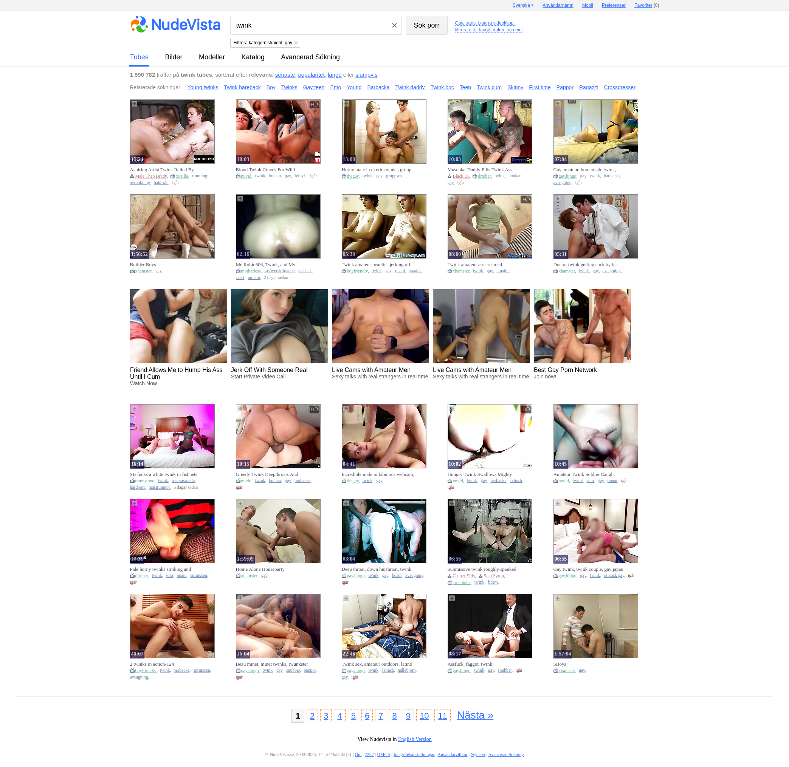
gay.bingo (568, 176)
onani (400, 270)
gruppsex (394, 176)
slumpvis (366, 74)
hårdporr (137, 487)
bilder (173, 57)
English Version (415, 739)
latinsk (388, 670)
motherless (251, 271)
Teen (465, 87)
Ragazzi (588, 87)
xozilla (182, 176)
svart (240, 277)
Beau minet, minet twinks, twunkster (272, 664)
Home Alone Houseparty (260, 569)
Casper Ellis (464, 575)
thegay (353, 176)
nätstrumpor (159, 487)
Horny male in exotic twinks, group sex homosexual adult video (377, 170)
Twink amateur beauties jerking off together (376, 265)
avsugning (562, 182)
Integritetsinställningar (414, 754)
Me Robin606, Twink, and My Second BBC (266, 265)
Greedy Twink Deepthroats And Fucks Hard (267, 474)
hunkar (275, 176)
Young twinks (202, 87)
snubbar (293, 670)
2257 (369, 754)
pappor (310, 670)
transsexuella (183, 480)
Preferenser (614, 5)
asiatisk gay (614, 575)
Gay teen (314, 87)
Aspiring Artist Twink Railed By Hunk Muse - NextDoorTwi (162, 170)
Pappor (565, 87)
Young (354, 87)
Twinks (289, 87)
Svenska (521, 5)
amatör (254, 277)
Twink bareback (242, 87)
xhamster (143, 271)
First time (540, 87)
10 (424, 716)
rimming (199, 176)
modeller (212, 57)
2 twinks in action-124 (152, 664)
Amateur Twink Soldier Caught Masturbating (584, 474)
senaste (285, 74)
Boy (271, 87)
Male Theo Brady (151, 176)
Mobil (587, 5)
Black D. (461, 176)
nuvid (246, 176)
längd (335, 74)
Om (358, 754)
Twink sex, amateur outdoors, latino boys (377, 664)
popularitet (311, 74)
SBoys (559, 664)
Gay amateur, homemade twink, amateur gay (584, 170)
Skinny (515, 87)
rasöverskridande (280, 270)
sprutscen (199, 575)
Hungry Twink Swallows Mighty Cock (480, 474)
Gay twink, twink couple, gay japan (588, 569)
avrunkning (140, 182)
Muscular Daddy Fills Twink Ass (480, 169)
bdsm (396, 575)
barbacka (612, 176)
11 (442, 716)
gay (288, 176)
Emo (335, 87)
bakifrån (161, 182)
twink (260, 176)
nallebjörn (406, 670)
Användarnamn (558, 5)
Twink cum (489, 87)
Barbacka (378, 87)
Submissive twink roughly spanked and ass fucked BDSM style (482, 569)
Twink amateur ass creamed (475, 264)
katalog (253, 57)
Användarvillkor (452, 754)
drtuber (484, 176)
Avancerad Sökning (310, 57)
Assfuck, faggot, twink (470, 664)
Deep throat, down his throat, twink (377, 569)
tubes (139, 57)
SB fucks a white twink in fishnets (163, 474)
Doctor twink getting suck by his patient (585, 265)
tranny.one (144, 480)
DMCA (383, 754)
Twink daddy (410, 87)
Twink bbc (442, 87)
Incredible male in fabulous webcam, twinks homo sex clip (378, 474)
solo (590, 480)
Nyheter (478, 754)
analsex (305, 270)
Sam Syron (494, 575)
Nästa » (475, 715)
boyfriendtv (357, 271)
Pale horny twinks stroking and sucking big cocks (160, 569)
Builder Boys (143, 264)
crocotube (462, 582)
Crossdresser (620, 87)
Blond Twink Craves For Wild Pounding (265, 170)
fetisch (300, 176)
